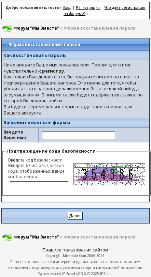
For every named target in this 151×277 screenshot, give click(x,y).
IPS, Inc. (106, 273)
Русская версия (49, 273)
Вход (67, 7)
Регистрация (88, 7)
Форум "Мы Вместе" (36, 28)
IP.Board (68, 273)
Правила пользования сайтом (75, 250)
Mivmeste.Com (74, 255)
